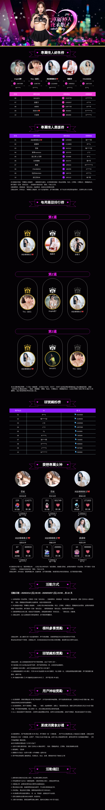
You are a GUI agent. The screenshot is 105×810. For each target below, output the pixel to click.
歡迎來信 (37, 796)
